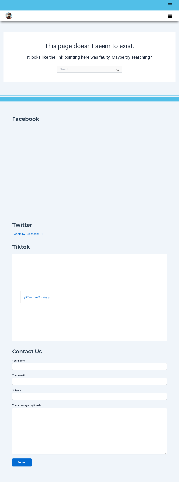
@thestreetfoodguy (37, 297)
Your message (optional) (89, 429)
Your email (89, 379)
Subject (89, 394)
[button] (170, 5)
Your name (89, 364)
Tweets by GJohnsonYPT (27, 234)
